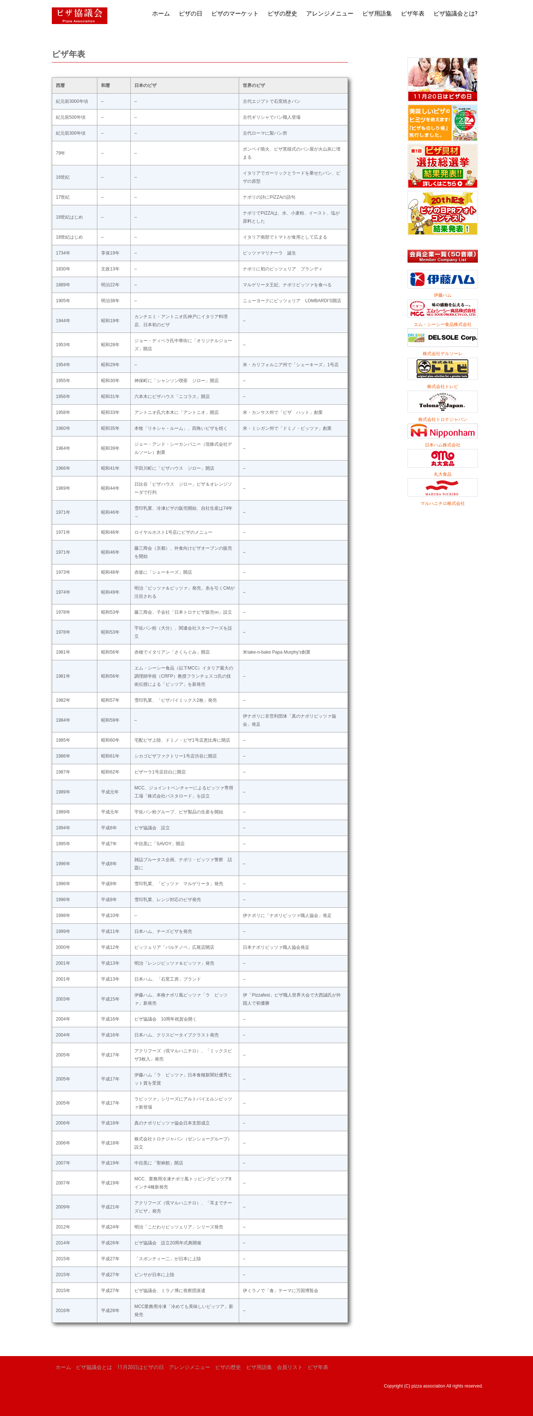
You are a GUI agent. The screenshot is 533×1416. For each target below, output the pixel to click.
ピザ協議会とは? (455, 13)
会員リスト (290, 1367)
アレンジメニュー (329, 13)
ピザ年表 (413, 13)
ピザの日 (190, 13)
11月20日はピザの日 (140, 1367)
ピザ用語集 (377, 13)
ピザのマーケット (235, 13)
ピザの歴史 (282, 13)
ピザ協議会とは (94, 1367)
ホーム (161, 13)
